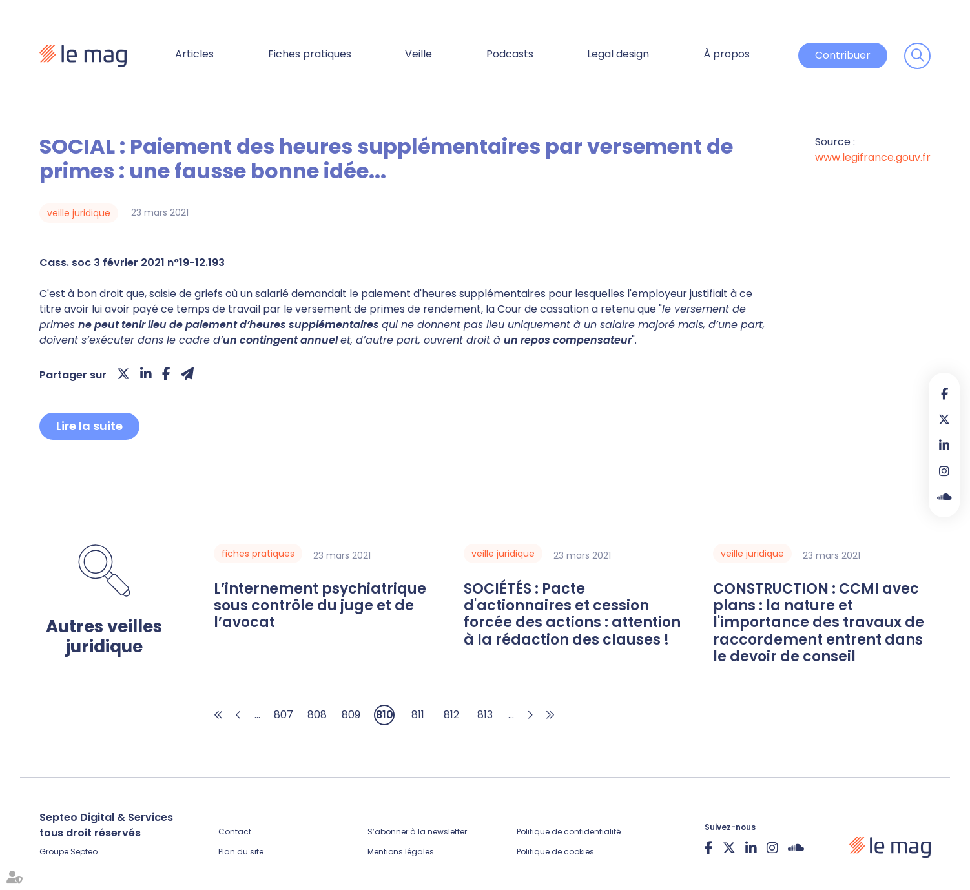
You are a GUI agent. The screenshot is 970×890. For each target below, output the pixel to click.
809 (351, 714)
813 (485, 714)
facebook (944, 393)
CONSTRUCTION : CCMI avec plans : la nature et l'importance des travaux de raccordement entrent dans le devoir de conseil (818, 623)
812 (451, 714)
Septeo (84, 851)
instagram (944, 471)
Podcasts (509, 54)
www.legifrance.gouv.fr (873, 157)
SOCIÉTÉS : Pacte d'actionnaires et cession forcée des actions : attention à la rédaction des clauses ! (572, 615)
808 (317, 714)
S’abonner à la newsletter (417, 831)
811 (417, 714)
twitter (944, 419)
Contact (234, 831)
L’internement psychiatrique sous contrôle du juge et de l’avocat (320, 606)
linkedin (944, 445)
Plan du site (240, 851)
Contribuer (843, 55)
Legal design (618, 54)
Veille (418, 54)
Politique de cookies (555, 851)
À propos (726, 54)
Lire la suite (89, 426)
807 (283, 714)
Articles (194, 54)
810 (384, 714)
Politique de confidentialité (569, 831)
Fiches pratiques (309, 54)
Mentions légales (400, 851)
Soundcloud (944, 496)
